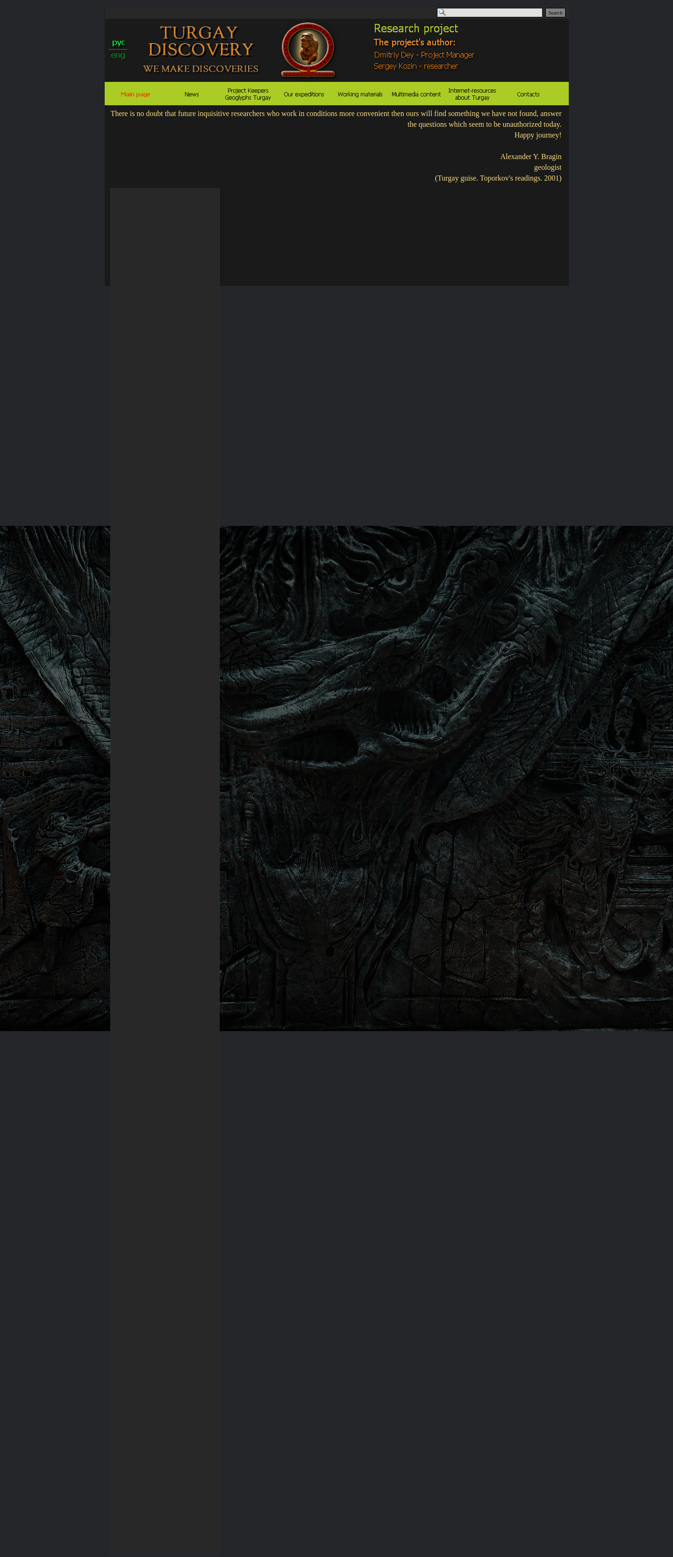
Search (556, 12)
